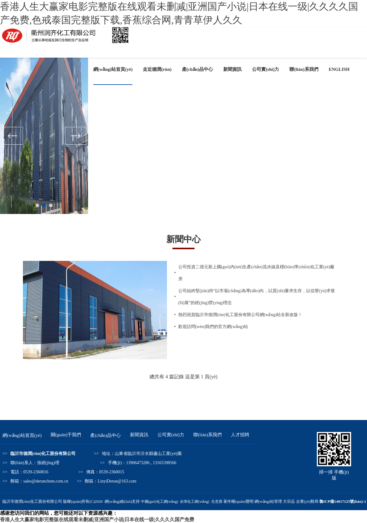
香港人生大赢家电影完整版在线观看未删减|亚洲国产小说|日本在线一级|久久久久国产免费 (97, 519)
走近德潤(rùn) (157, 69)
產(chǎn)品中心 (197, 69)
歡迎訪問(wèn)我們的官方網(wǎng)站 (213, 326)
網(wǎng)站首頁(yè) (113, 69)
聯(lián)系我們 (303, 69)
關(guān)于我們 (66, 434)
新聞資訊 (232, 69)
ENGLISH (339, 69)
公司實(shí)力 (265, 69)
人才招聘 (240, 434)
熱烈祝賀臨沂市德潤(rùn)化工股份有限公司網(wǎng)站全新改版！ (240, 314)
